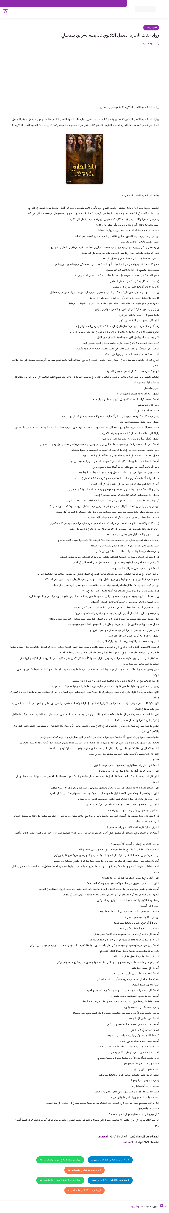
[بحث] (5, 12)
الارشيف (45, 3)
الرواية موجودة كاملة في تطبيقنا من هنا (84, 1170)
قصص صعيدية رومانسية (33, 12)
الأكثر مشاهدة (81, 12)
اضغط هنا (127, 1142)
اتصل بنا (119, 3)
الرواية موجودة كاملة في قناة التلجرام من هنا (110, 1160)
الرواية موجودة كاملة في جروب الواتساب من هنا (60, 1160)
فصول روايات (151, 27)
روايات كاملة (96, 12)
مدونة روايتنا (136, 1207)
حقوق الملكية (106, 3)
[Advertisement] (84, 69)
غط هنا (101, 1137)
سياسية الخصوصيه (60, 3)
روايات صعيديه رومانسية (59, 12)
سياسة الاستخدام (79, 3)
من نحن (93, 3)
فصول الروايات (111, 12)
